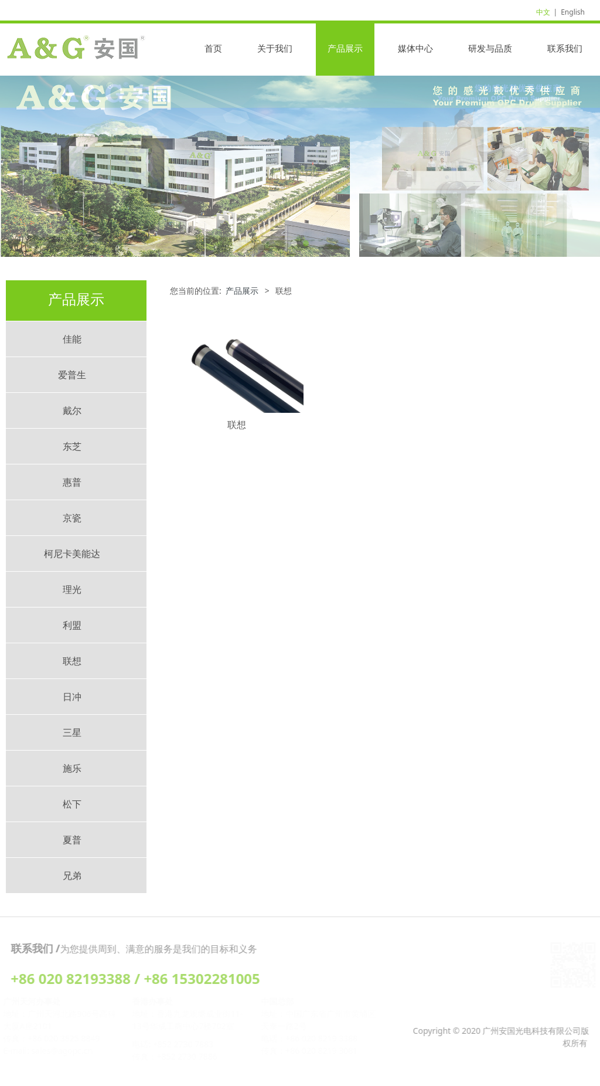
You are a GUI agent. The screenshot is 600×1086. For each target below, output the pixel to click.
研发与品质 (490, 48)
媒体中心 (415, 48)
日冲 (72, 696)
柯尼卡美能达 (72, 553)
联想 (72, 660)
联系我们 (564, 48)
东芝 (72, 446)
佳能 (72, 338)
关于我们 (274, 48)
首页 (213, 48)
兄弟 (72, 875)
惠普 (72, 482)
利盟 (72, 625)
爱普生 (72, 374)
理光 (72, 589)
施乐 (72, 768)
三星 (72, 732)
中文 (543, 12)
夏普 (72, 839)
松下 (72, 803)
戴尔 (72, 410)
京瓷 (72, 517)
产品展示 (345, 48)
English (573, 12)
